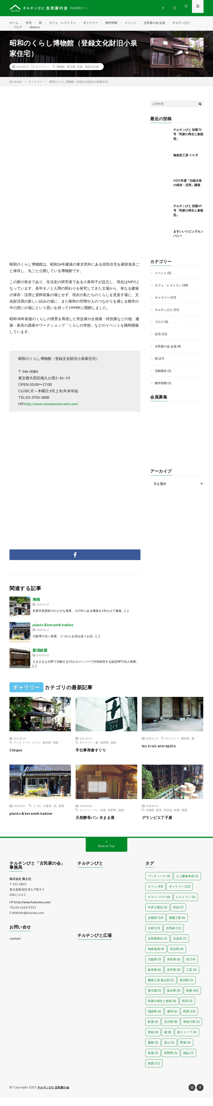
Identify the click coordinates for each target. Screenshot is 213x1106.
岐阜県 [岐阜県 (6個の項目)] (154, 978)
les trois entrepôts (160, 753)
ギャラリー (95, 23)
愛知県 (185, 746)
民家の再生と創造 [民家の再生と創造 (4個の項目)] (162, 1009)
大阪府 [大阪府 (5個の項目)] (154, 967)
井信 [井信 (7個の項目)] (178, 915)
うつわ (37, 814)
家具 (159, 818)
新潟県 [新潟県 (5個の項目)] (186, 988)
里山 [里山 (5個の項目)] (169, 1051)
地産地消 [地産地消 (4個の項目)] (156, 957)
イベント (136, 23)
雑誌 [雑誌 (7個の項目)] (188, 1061)
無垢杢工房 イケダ (185, 163)
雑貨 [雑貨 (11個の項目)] (154, 1071)
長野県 (104, 750)
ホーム (14, 23)
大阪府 (47, 814)
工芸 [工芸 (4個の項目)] (191, 978)
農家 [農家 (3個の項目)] (153, 1051)
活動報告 (161, 377)
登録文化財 (92, 74)
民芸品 (168, 818)
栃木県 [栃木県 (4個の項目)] (173, 999)
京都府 (150, 818)
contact (15, 946)
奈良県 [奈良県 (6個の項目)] (173, 967)
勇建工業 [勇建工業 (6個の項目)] (177, 926)
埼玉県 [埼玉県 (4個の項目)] (176, 957)
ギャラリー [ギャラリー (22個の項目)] (179, 895)
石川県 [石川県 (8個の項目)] (170, 1030)
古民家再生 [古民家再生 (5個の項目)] (157, 947)
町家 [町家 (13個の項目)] (189, 1019)
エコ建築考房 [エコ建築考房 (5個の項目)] (187, 884)
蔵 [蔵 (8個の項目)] (167, 1040)
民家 (80, 74)
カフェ (36, 750)
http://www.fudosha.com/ (32, 910)
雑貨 (55, 750)
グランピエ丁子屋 (159, 825)
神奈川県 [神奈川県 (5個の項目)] (191, 1030)
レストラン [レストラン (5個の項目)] (185, 905)
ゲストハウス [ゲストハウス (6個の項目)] (159, 905)
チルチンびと (190, 23)
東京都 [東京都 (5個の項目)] (154, 999)
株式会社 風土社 (20, 887)
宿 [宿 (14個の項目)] (190, 967)
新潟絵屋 (40, 658)
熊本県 (47, 750)
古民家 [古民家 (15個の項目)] (173, 936)
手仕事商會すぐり (93, 757)
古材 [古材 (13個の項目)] (154, 936)
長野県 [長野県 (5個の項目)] (170, 1061)
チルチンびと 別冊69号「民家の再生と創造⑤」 (188, 218)
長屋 (61, 814)
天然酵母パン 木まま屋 (97, 825)
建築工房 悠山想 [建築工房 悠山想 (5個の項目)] (161, 988)
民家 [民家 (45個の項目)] (192, 999)
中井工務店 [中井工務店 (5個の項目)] (157, 915)
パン (95, 818)
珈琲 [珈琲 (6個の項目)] (172, 1019)
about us (36, 32)
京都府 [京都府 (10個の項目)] (155, 926)
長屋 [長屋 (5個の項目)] (153, 1061)
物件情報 (116, 23)
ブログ (18, 32)
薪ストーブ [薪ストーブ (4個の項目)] (187, 1040)
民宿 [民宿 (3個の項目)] (187, 1009)
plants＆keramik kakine (53, 633)
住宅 (29, 23)
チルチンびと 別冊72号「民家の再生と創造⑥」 (188, 142)
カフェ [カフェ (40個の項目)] (155, 895)
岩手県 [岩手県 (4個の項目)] (173, 978)
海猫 (36, 607)
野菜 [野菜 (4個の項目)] (185, 1051)
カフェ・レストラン (64, 23)
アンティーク (21, 750)
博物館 (60, 74)
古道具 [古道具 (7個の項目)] (179, 947)
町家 (177, 818)
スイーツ (85, 818)
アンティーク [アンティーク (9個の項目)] (159, 884)
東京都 (71, 74)
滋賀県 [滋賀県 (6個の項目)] (154, 1019)
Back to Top (106, 854)
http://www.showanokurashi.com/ (51, 412)
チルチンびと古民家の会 (54, 1095)
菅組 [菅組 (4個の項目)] (153, 1040)
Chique (16, 757)
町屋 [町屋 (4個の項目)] (153, 1030)
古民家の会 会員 (161, 23)
